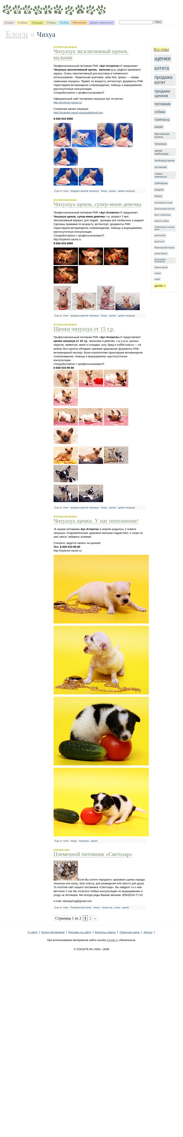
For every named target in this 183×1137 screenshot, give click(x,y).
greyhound (160, 241)
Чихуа (104, 191)
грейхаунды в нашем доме (165, 228)
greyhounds (160, 235)
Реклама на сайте (79, 932)
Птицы (51, 22)
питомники (161, 167)
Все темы (161, 49)
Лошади (37, 22)
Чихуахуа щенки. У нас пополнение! (96, 521)
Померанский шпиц (80, 907)
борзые (158, 196)
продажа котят (164, 80)
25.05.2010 (58, 517)
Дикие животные (101, 22)
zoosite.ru (112, 940)
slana (67, 850)
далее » (160, 285)
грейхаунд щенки (165, 160)
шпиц (117, 907)
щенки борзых (161, 253)
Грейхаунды (161, 183)
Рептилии (79, 22)
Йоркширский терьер (164, 247)
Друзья (148, 932)
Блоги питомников (52, 932)
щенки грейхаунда (162, 152)
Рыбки (64, 22)
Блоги (17, 34)
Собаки (23, 22)
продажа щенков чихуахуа (84, 191)
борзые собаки (162, 221)
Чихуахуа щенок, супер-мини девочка (97, 204)
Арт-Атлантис (71, 47)
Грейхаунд (162, 119)
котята (162, 68)
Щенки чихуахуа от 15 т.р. (84, 329)
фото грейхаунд (162, 215)
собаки (160, 112)
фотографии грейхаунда (160, 260)
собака (158, 273)
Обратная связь (130, 932)
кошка (157, 279)
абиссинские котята (165, 209)
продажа (159, 189)
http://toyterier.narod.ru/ (68, 102)
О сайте (33, 932)
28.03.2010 (58, 850)
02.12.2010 (58, 47)
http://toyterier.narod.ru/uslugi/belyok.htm (78, 112)
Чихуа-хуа (107, 907)
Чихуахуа (161, 143)
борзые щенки (161, 267)
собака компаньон (161, 175)
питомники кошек (164, 202)
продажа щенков (162, 93)
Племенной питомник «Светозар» (93, 854)
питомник (163, 104)
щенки (163, 58)
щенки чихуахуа (126, 191)
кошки (159, 126)
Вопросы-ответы (105, 932)
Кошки (9, 22)
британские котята (162, 135)
